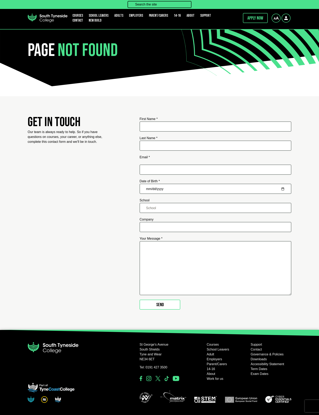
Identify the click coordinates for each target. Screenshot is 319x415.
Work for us (215, 378)
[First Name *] (215, 126)
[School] (215, 208)
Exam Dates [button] (259, 374)
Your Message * (151, 238)
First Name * (149, 119)
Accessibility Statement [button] (267, 364)
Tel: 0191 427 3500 (153, 367)
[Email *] (215, 170)
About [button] (190, 15)
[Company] (215, 227)
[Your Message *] (215, 268)
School (145, 200)
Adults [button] (118, 15)
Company (146, 219)
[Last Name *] (215, 146)
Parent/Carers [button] (158, 15)
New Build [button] (95, 20)
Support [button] (205, 15)
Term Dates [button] (259, 369)
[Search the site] (159, 4)
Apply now (255, 18)
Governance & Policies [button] (267, 354)
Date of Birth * (150, 181)
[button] (146, 397)
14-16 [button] (177, 15)
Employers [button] (136, 15)
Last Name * (148, 138)
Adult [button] (210, 354)
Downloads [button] (259, 359)
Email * (145, 157)
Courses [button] (213, 344)
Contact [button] (77, 20)
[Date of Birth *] (215, 189)
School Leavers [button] (218, 349)
